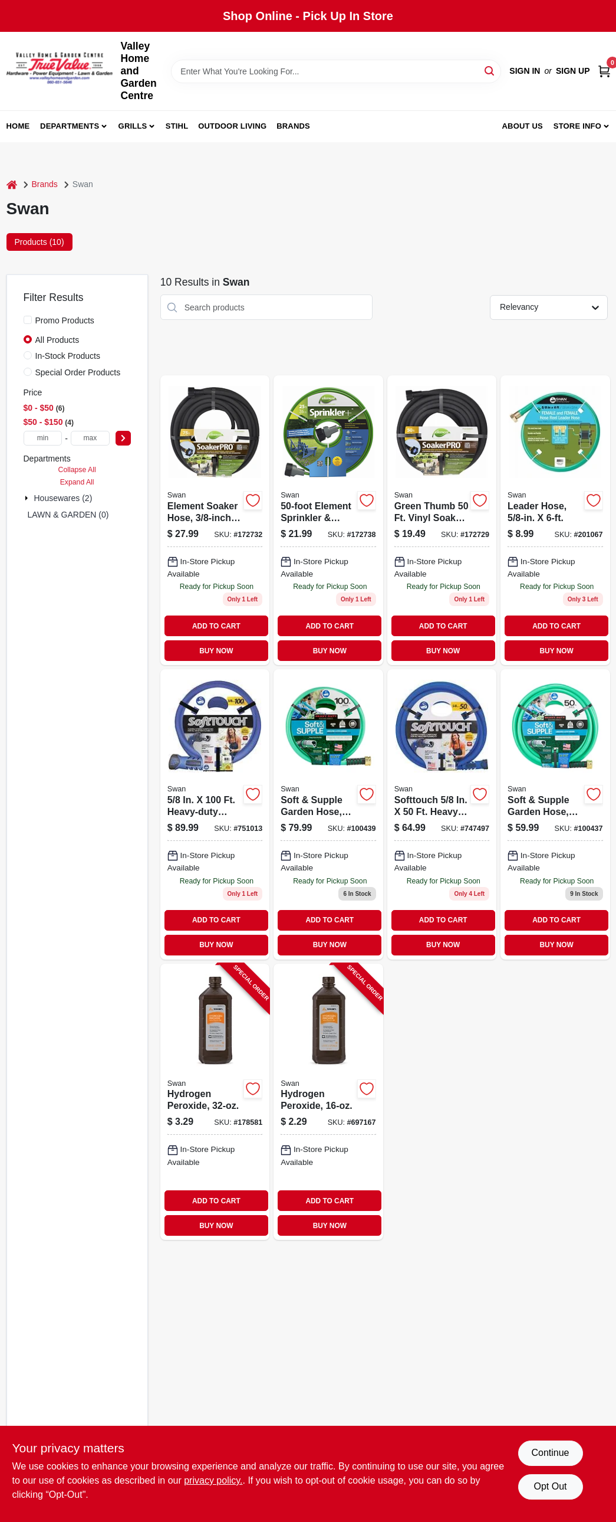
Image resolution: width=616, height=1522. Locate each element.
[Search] (490, 70)
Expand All (77, 482)
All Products (57, 340)
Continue (550, 1453)
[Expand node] (27, 498)
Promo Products (64, 320)
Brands (293, 126)
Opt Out (549, 1486)
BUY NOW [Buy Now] (216, 651)
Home (18, 126)
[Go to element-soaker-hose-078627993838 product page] (214, 520)
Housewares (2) (63, 498)
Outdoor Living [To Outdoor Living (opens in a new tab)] (232, 126)
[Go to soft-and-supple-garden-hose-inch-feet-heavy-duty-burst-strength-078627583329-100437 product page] (555, 814)
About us (522, 126)
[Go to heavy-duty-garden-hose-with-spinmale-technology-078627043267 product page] (214, 814)
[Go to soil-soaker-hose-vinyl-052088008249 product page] (441, 520)
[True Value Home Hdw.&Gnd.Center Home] (59, 71)
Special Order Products (78, 372)
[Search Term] (336, 71)
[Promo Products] (28, 320)
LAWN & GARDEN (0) (68, 514)
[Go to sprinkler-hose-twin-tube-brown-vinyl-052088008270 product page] (328, 520)
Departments (69, 126)
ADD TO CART (216, 626)
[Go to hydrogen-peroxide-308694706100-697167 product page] (328, 1102)
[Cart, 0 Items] (604, 71)
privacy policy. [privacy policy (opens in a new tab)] (213, 1480)
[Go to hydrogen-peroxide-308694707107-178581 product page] (214, 1102)
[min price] (43, 438)
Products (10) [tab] (39, 242)
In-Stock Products (68, 356)
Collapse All (77, 470)
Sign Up (573, 71)
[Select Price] (123, 438)
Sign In (524, 71)
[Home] (11, 184)
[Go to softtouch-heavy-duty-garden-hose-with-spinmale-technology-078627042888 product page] (441, 814)
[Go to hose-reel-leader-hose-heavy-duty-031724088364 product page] (555, 520)
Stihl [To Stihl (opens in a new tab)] (177, 126)
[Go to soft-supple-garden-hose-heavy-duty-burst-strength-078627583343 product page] (328, 814)
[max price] (90, 438)
